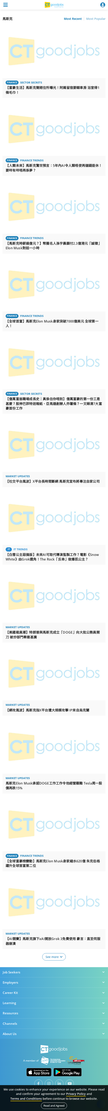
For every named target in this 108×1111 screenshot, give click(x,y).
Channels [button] (54, 1023)
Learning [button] (54, 1003)
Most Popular (96, 19)
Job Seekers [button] (54, 972)
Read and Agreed (54, 1105)
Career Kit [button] (54, 993)
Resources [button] (54, 1013)
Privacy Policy (76, 1094)
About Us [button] (54, 1034)
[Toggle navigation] (5, 5)
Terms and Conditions (26, 1099)
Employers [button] (54, 982)
